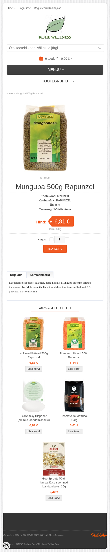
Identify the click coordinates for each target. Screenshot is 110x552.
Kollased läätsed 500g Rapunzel (34, 355)
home (10, 93)
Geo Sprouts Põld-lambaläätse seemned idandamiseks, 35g (54, 482)
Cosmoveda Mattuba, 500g (74, 418)
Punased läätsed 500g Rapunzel (74, 355)
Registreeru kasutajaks (47, 8)
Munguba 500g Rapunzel (29, 93)
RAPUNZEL (63, 200)
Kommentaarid (40, 275)
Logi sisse (25, 8)
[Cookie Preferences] (6, 546)
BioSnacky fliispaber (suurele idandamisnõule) (34, 418)
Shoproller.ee (99, 535)
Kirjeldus (16, 275)
